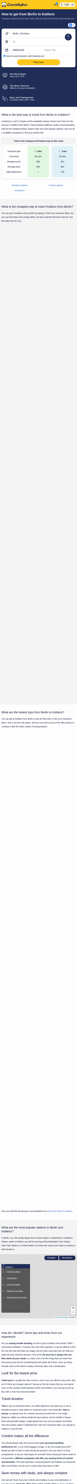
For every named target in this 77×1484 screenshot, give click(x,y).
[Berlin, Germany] (42, 33)
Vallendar (53, 1321)
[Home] (26, 4)
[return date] (58, 50)
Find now (61, 279)
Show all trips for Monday (38, 613)
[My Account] (55, 4)
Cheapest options (20, 185)
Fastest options (56, 185)
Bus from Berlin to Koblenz (60, 1044)
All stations (20, 190)
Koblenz (67, 1091)
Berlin (51, 1091)
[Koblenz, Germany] (42, 41)
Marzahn (39, 1321)
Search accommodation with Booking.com (25, 56)
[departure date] (26, 50)
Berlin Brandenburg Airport (18, 1325)
